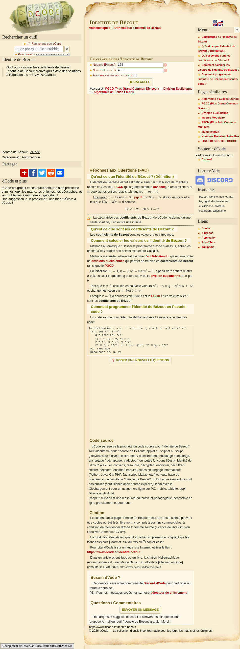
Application (209, 237)
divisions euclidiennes (107, 261)
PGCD (118, 187)
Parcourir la (44, 54)
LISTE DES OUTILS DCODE (219, 141)
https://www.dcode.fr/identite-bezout (114, 552)
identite (213, 196)
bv (200, 201)
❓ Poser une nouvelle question (140, 360)
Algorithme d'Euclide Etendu (114, 92)
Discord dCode (155, 583)
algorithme (219, 210)
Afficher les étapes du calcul (115, 75)
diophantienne (219, 201)
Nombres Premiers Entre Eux (220, 136)
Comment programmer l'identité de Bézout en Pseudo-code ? (218, 79)
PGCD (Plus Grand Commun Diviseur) (132, 88)
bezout (203, 196)
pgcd (138, 197)
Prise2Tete (208, 242)
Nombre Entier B (104, 70)
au (230, 196)
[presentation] (157, 182)
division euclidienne (165, 276)
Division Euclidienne (177, 88)
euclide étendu (158, 256)
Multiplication (210, 131)
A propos (208, 232)
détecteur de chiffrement (168, 592)
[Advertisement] (140, 399)
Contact (207, 228)
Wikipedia (208, 246)
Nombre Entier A (104, 65)
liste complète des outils (53, 54)
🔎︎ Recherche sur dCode (43, 43)
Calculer (141, 82)
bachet (223, 196)
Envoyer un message (140, 609)
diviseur (159, 187)
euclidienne (206, 205)
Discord (207, 159)
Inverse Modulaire (213, 117)
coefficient (205, 210)
